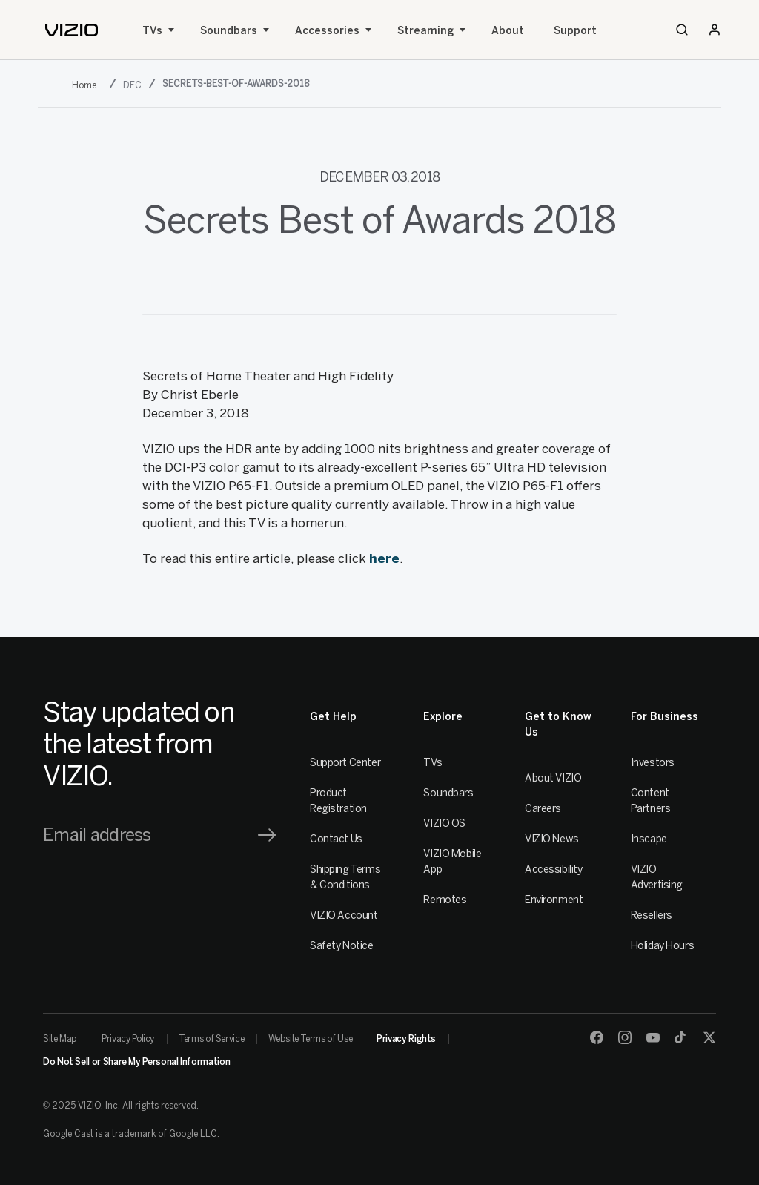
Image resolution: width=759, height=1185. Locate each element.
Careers (543, 808)
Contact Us (336, 839)
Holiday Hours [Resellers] (663, 946)
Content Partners (651, 801)
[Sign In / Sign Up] (714, 29)
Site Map (60, 1039)
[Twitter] (709, 1037)
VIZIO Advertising (657, 877)
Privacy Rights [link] (406, 1039)
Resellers (651, 915)
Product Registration (338, 801)
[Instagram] (625, 1037)
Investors (653, 762)
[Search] (682, 29)
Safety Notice (342, 946)
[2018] (87, 85)
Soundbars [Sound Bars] (228, 30)
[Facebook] (596, 1037)
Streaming (425, 30)
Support (575, 30)
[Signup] (267, 835)
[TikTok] (681, 1037)
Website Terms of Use (310, 1039)
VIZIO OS (444, 823)
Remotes (444, 900)
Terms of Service (211, 1039)
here (384, 558)
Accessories (327, 30)
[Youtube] (653, 1037)
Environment (554, 900)
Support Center (345, 762)
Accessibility (554, 869)
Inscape (649, 839)
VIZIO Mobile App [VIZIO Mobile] (452, 862)
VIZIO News (552, 839)
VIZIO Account (344, 915)
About (507, 30)
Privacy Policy (128, 1039)
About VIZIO (553, 778)
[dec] (134, 85)
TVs (152, 30)
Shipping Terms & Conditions (345, 877)
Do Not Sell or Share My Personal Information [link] (136, 1062)
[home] (71, 30)
